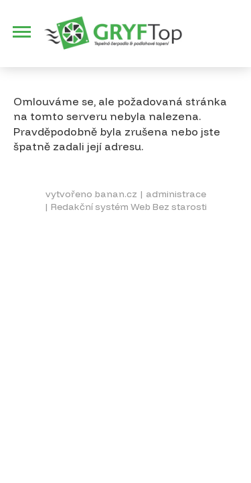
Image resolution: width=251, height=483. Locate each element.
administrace (176, 194)
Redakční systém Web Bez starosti (129, 207)
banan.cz (115, 194)
